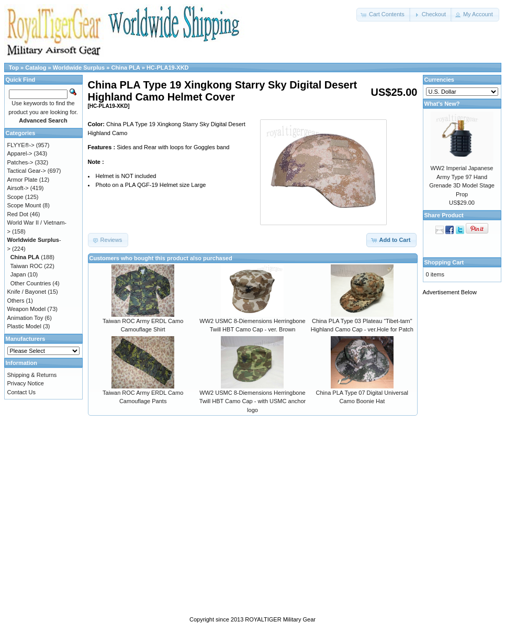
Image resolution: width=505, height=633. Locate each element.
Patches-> (20, 162)
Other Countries (30, 283)
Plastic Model (24, 326)
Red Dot (17, 214)
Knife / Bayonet (27, 291)
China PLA (125, 67)
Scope (15, 197)
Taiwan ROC (26, 266)
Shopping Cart (444, 262)
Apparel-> (19, 153)
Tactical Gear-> (26, 171)
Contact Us (21, 392)
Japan (18, 274)
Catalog (35, 67)
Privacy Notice (25, 383)
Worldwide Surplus (79, 67)
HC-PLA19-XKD (168, 67)
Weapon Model (26, 309)
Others (16, 300)
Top (14, 67)
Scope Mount (24, 205)
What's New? (442, 104)
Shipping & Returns (32, 375)
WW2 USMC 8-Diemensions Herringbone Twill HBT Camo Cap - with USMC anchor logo (252, 401)
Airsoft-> (18, 188)
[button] (383, 14)
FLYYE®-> (21, 145)
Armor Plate (22, 179)
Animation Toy (25, 318)
